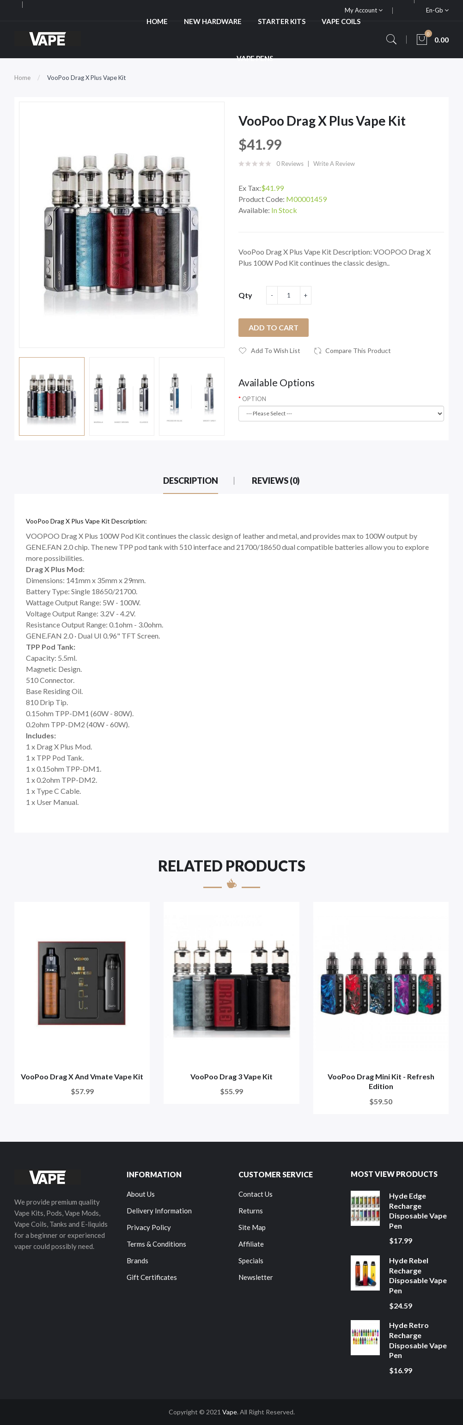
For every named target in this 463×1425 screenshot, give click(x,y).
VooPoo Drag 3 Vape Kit (231, 1076)
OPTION (254, 398)
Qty (245, 295)
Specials (250, 1260)
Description (190, 480)
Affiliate (251, 1244)
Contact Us (255, 1194)
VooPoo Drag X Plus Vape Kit (86, 77)
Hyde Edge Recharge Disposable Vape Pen (418, 1210)
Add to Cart (274, 327)
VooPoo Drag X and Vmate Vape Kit (82, 1076)
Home (22, 77)
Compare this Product (358, 350)
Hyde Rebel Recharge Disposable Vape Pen (418, 1275)
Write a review (334, 163)
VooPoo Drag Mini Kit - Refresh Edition (381, 1081)
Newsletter (255, 1277)
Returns (250, 1210)
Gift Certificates (152, 1277)
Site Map (252, 1227)
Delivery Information (159, 1210)
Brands (137, 1260)
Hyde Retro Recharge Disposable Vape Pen (418, 1340)
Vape (229, 1412)
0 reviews (290, 163)
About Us (141, 1194)
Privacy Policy (149, 1227)
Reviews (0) (276, 480)
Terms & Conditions (156, 1244)
